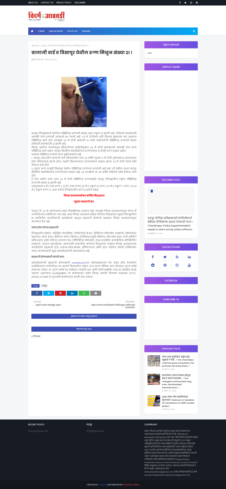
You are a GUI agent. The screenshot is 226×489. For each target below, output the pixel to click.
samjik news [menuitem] (56, 31)
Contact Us (47, 2)
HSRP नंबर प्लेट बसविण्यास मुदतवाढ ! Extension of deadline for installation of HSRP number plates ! (178, 401)
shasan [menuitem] (86, 31)
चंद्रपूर (43, 45)
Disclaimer (80, 2)
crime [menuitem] (41, 31)
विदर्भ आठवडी (38, 59)
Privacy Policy (63, 2)
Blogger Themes (131, 484)
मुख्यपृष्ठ (35, 45)
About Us (33, 2)
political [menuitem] (72, 31)
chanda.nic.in (79, 262)
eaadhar (102, 484)
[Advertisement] (171, 121)
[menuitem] (32, 31)
